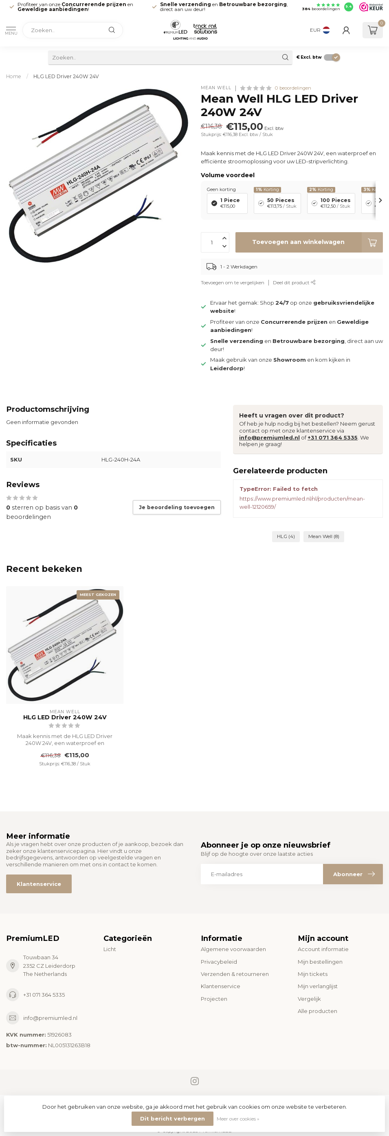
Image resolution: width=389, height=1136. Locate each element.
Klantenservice (39, 884)
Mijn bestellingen (320, 961)
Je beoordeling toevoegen (177, 507)
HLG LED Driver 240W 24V (66, 76)
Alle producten (317, 1011)
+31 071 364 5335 (333, 437)
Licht (109, 949)
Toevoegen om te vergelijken (232, 283)
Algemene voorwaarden (233, 949)
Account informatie (323, 949)
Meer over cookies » (238, 1119)
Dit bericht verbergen (172, 1118)
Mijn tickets (312, 974)
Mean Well (216, 88)
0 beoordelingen (293, 88)
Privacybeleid (219, 961)
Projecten (214, 998)
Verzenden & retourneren (235, 974)
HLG (286, 536)
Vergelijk (309, 998)
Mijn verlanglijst (318, 986)
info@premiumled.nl (269, 437)
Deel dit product (294, 283)
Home (13, 76)
